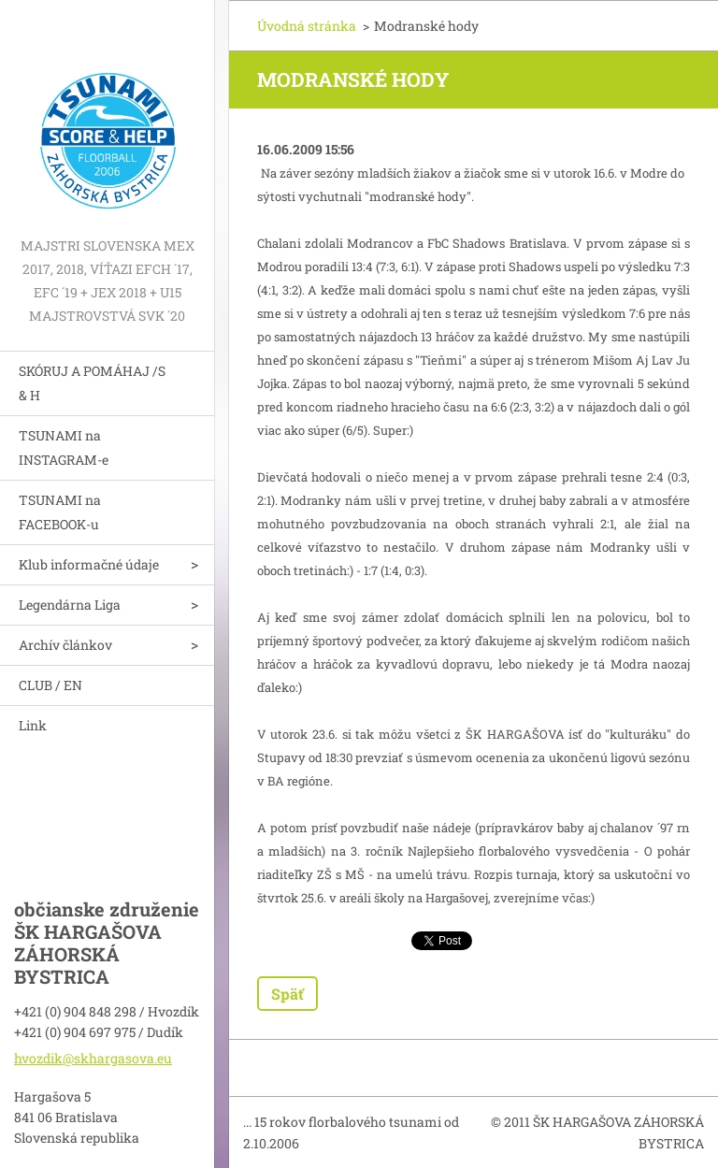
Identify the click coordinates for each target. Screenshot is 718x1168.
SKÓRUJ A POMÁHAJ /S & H (92, 383)
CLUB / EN (50, 685)
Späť (287, 993)
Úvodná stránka (306, 26)
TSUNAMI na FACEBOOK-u (60, 512)
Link (33, 725)
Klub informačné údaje (89, 564)
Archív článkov (65, 645)
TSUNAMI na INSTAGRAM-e (63, 447)
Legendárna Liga (70, 604)
